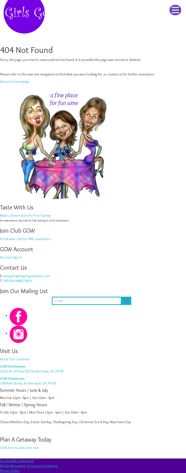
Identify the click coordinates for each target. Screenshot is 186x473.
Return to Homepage (15, 81)
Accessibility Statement (17, 461)
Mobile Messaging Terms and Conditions (29, 466)
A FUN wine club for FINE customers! (25, 239)
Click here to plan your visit (19, 447)
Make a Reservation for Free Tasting (25, 215)
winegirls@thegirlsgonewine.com (26, 276)
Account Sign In (11, 257)
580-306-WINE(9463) (17, 281)
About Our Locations (15, 359)
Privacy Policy (10, 470)
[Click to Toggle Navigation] (175, 10)
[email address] (87, 301)
